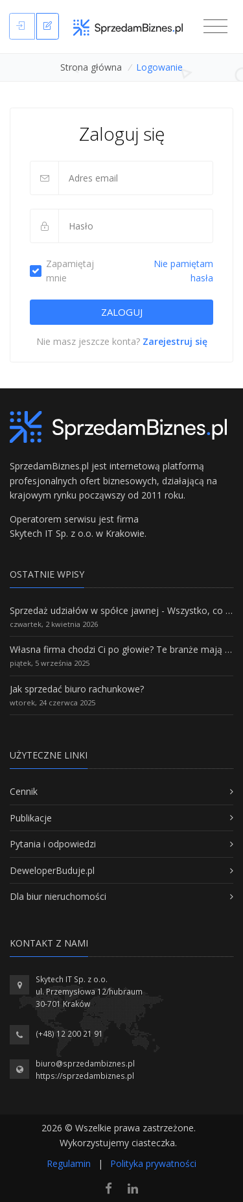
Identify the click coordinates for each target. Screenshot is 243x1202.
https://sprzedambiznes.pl (85, 1075)
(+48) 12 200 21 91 (69, 1033)
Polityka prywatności (153, 1163)
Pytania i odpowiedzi (53, 844)
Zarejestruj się (175, 341)
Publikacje (31, 818)
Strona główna (91, 67)
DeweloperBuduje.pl (52, 870)
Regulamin (69, 1163)
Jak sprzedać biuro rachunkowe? (77, 689)
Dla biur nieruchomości (58, 896)
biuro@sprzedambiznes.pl (85, 1063)
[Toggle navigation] (215, 26)
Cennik (24, 791)
